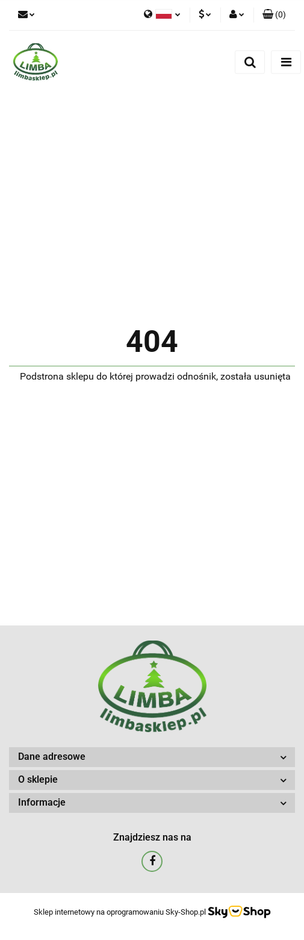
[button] (274, 15)
